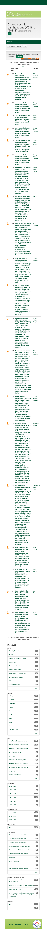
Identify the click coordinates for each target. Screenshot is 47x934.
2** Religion (12, 756)
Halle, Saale (12, 699)
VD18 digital (12, 857)
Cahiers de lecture (14, 861)
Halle (10, 714)
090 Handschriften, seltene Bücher (18, 748)
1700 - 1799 (12, 797)
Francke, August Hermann (16, 651)
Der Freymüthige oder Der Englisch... (19, 868)
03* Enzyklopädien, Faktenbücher (18, 763)
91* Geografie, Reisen (15, 775)
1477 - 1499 (12, 805)
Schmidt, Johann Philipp (35, 169)
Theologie (11, 707)
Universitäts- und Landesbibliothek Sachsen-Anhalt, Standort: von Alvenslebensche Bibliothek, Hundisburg (23, 894)
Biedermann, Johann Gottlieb (17, 673)
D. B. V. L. (35, 196)
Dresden (11, 726)
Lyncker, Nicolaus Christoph (35, 398)
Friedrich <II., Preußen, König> (17, 658)
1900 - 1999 (12, 790)
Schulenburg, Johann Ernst (36, 487)
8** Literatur (12, 771)
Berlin (10, 711)
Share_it (9, 12)
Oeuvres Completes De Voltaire (17, 838)
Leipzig (11, 696)
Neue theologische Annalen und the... (19, 846)
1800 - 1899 (12, 793)
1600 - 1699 (12, 801)
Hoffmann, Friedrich (14, 684)
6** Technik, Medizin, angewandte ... (19, 767)
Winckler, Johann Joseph (35, 320)
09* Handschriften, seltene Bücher (18, 744)
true (10, 827)
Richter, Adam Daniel (15, 669)
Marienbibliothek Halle (15, 889)
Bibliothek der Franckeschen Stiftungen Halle (21, 885)
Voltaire (11, 654)
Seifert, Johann (13, 681)
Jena (10, 722)
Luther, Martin (13, 662)
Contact (26, 924)
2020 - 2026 (12, 812)
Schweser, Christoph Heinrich (35, 75)
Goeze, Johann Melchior (35, 104)
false (10, 908)
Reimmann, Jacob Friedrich (36, 352)
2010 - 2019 (12, 816)
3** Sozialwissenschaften (16, 752)
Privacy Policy (18, 924)
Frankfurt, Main (13, 729)
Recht (10, 718)
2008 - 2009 (12, 820)
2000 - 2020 (12, 786)
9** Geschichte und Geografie (17, 760)
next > (23, 66)
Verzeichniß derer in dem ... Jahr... (18, 865)
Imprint (11, 924)
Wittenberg (12, 703)
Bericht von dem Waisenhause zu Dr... (19, 850)
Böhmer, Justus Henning (16, 677)
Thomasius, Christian (15, 666)
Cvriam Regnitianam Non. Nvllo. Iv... (19, 853)
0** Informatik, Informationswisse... (19, 741)
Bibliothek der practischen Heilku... (18, 835)
